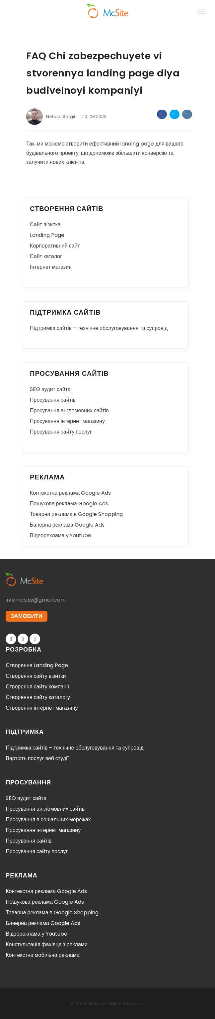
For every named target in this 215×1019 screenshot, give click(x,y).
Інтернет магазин (51, 267)
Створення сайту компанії (37, 686)
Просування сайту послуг (61, 432)
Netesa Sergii (50, 116)
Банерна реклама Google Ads (67, 525)
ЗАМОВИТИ (26, 616)
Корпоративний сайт (55, 246)
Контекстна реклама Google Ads (70, 493)
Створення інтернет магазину (42, 708)
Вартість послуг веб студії (37, 758)
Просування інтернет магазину (67, 421)
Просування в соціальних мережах (48, 819)
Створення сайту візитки (36, 676)
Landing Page (47, 235)
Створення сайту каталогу (38, 697)
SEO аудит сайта (50, 389)
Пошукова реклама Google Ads (69, 503)
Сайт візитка (45, 224)
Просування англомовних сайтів (69, 410)
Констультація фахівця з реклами (47, 944)
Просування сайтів (53, 400)
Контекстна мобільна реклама (42, 955)
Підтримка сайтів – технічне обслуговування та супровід (99, 328)
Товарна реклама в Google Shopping (76, 514)
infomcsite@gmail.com (36, 600)
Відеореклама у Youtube (60, 535)
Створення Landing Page (37, 665)
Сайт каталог (46, 256)
